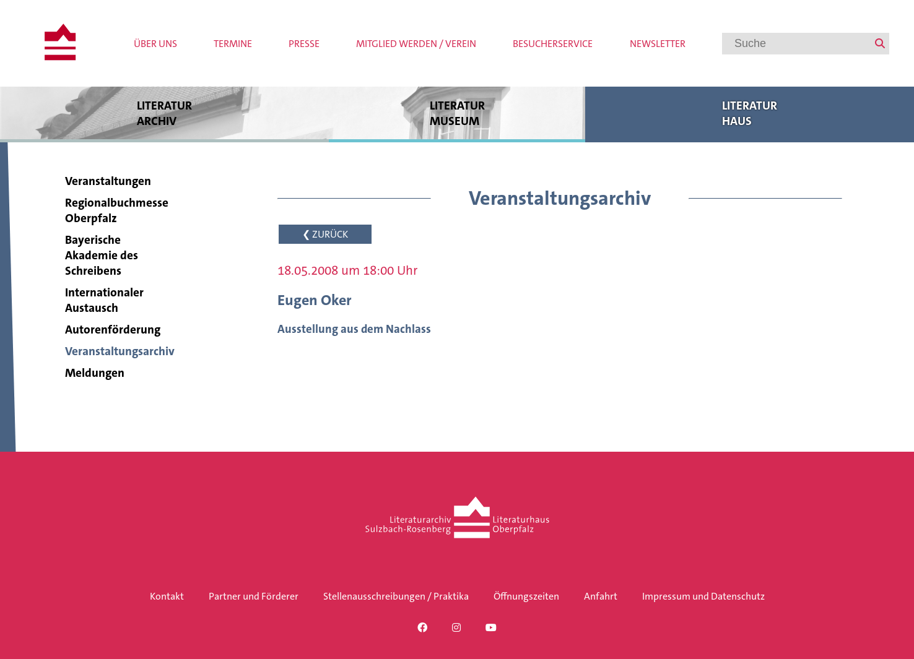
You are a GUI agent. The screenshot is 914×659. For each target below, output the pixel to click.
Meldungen (94, 373)
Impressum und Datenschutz (703, 596)
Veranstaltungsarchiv (120, 351)
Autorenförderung (112, 329)
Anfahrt (600, 596)
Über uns (155, 43)
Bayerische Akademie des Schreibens (101, 255)
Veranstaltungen (108, 181)
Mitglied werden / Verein (416, 43)
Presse (304, 43)
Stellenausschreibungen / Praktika (396, 596)
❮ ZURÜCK (325, 234)
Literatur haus (749, 113)
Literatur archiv (164, 113)
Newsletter (658, 43)
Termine (233, 43)
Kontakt (167, 596)
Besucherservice (553, 43)
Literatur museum (457, 113)
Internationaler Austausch (104, 300)
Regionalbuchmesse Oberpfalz (116, 210)
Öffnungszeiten (526, 596)
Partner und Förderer (253, 596)
